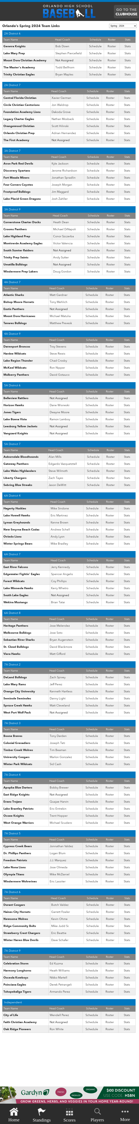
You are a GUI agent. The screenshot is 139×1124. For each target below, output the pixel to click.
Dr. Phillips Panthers (17, 853)
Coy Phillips (59, 581)
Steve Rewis (57, 353)
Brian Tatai (58, 602)
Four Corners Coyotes (18, 185)
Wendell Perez (59, 1015)
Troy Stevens (58, 346)
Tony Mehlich (58, 302)
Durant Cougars (14, 905)
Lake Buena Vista (15, 419)
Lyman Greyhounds (16, 522)
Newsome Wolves (15, 919)
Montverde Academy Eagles (22, 243)
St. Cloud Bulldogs (16, 647)
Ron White (57, 1029)
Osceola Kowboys (15, 977)
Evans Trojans (12, 802)
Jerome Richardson (64, 171)
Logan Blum (58, 853)
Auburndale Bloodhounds (20, 457)
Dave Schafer (59, 940)
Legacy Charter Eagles (18, 119)
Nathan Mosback (63, 119)
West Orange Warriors (18, 823)
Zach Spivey (58, 677)
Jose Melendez (60, 626)
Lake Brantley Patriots (18, 809)
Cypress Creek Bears (17, 846)
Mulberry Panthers (16, 375)
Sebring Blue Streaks (17, 485)
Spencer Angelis (62, 574)
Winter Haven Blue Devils (20, 940)
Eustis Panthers (13, 309)
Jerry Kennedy (60, 567)
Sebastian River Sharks (19, 640)
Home (14, 1114)
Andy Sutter (61, 257)
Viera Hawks (11, 654)
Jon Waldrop (60, 105)
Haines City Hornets (16, 912)
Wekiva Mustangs (15, 602)
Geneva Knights (14, 46)
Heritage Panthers (15, 626)
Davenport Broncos (16, 346)
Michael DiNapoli (64, 229)
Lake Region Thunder (18, 361)
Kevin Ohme (59, 919)
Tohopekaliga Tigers (17, 992)
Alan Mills (55, 457)
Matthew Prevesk (61, 323)
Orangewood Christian (18, 126)
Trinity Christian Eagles (19, 74)
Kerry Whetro (59, 588)
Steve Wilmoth (58, 471)
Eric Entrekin (58, 809)
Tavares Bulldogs (15, 323)
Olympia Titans (13, 874)
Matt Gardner (58, 295)
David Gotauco (60, 375)
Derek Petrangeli (61, 985)
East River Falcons (15, 567)
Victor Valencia (63, 243)
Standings (42, 1114)
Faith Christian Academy (20, 1022)
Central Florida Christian (19, 98)
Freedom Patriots (15, 860)
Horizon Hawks (13, 405)
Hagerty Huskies (14, 508)
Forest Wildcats (14, 581)
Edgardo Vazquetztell (63, 464)
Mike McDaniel (60, 874)
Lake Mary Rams (14, 684)
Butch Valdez (60, 905)
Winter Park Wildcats (17, 764)
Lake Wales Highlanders (19, 471)
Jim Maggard (60, 192)
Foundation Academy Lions (22, 112)
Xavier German (61, 98)
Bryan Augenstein (61, 640)
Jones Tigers (12, 412)
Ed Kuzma (56, 963)
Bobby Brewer (59, 787)
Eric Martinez (59, 515)
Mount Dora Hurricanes (19, 316)
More (125, 1114)
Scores (69, 1114)
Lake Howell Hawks (16, 515)
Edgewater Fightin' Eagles (21, 574)
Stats (128, 46)
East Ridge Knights (16, 794)
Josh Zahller (60, 199)
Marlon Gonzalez (61, 757)
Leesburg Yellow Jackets (20, 426)
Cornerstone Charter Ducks (22, 222)
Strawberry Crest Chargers (21, 933)
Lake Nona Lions (14, 867)
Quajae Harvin (59, 802)
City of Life (10, 1015)
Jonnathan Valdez (61, 846)
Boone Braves (12, 736)
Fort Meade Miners (16, 178)
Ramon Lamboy (60, 419)
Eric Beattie (58, 933)
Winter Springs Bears (17, 544)
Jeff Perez (56, 684)
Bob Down (62, 46)
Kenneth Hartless (61, 691)
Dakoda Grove (61, 112)
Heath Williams (60, 970)
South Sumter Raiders (18, 250)
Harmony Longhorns (17, 970)
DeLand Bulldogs (15, 677)
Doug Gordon (62, 271)
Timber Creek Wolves (18, 750)
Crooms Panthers (15, 229)
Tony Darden (58, 736)
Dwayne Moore (60, 412)
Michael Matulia (60, 316)
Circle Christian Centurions (21, 105)
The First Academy (16, 140)
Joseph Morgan (62, 185)
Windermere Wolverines (20, 881)
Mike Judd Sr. (60, 926)
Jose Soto (56, 633)
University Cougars (16, 757)
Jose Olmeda (58, 867)
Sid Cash (55, 764)
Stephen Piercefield (68, 53)
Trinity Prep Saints (15, 257)
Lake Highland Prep (16, 236)
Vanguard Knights (15, 433)
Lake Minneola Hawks (18, 588)
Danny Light (58, 698)
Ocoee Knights (13, 816)
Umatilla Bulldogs (15, 264)
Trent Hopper (59, 816)
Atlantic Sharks (13, 295)
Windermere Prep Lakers (20, 271)
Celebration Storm (16, 963)
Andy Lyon (58, 536)
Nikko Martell (58, 977)
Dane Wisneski (60, 405)
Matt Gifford (58, 654)
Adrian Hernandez (64, 133)
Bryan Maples (64, 74)
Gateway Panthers (16, 464)
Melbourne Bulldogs (17, 633)
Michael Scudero (61, 823)
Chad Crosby (58, 361)
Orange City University (19, 691)
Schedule (95, 46)
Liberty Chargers (14, 478)
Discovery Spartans (16, 171)
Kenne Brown (59, 522)
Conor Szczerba (63, 236)
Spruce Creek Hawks (17, 705)
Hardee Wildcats (14, 353)
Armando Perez (60, 992)
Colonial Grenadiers (16, 743)
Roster (112, 46)
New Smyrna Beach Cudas (21, 529)
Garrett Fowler (60, 912)
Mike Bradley (59, 544)
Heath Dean (61, 222)
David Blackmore (61, 647)
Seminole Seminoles (17, 698)
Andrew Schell (60, 529)
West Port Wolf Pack (17, 712)
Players (97, 1114)
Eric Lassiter (58, 881)
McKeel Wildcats (14, 368)
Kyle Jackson (60, 163)
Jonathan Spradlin (64, 178)
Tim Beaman (58, 750)
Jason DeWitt (57, 485)
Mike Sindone (60, 508)
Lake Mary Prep (14, 53)
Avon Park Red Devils (18, 163)
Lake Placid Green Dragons (22, 199)
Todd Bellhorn (64, 67)
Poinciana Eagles (14, 985)
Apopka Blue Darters (17, 787)
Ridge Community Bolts (19, 926)
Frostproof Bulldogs (16, 192)
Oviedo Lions (12, 536)
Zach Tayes (56, 478)
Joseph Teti (57, 743)
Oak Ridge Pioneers (17, 1029)
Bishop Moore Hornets (18, 302)
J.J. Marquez (58, 860)
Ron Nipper (57, 368)
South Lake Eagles (15, 595)
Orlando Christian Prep (19, 133)
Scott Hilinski (60, 126)
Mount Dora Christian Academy (24, 60)
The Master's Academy (19, 67)
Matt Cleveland (60, 705)
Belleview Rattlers (15, 398)
